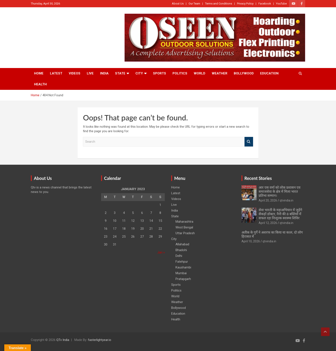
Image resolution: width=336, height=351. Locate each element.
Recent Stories (258, 178)
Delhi (179, 256)
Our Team (194, 3)
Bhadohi (181, 250)
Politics (179, 73)
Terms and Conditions (218, 3)
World (199, 73)
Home (39, 73)
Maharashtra (184, 222)
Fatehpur (182, 262)
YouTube (281, 3)
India (104, 73)
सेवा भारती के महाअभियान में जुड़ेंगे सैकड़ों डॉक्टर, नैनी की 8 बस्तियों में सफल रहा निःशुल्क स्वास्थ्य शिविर (280, 214)
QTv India (62, 340)
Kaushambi (183, 267)
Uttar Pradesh (185, 233)
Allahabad (182, 244)
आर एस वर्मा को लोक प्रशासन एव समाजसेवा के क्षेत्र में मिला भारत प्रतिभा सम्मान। (280, 191)
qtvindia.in (286, 200)
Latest (56, 73)
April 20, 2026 (268, 200)
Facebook (264, 3)
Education (269, 73)
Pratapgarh (183, 279)
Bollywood (244, 73)
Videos (74, 73)
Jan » (161, 252)
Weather (219, 73)
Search (248, 142)
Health (40, 84)
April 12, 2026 (268, 223)
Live (90, 73)
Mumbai (181, 273)
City (139, 73)
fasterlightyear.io (99, 340)
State (120, 73)
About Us (178, 3)
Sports (159, 73)
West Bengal (184, 227)
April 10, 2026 (251, 241)
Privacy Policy (245, 3)
